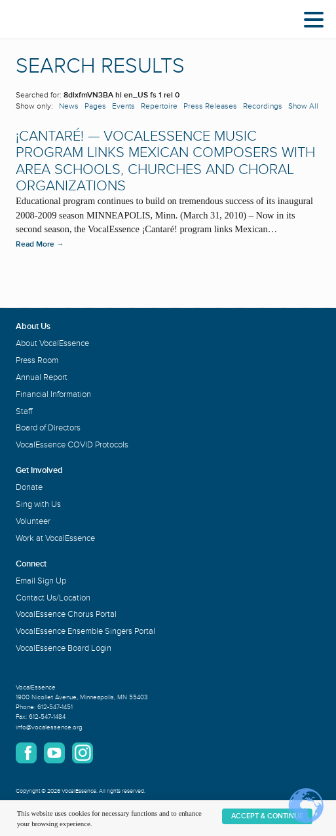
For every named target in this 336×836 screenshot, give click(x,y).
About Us (33, 326)
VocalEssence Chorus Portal (66, 614)
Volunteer (33, 521)
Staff (24, 411)
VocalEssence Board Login (63, 648)
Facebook (26, 752)
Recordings (262, 106)
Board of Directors (48, 428)
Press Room (37, 360)
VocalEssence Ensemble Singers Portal (85, 631)
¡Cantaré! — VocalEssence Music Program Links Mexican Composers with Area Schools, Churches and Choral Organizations (165, 161)
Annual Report (41, 377)
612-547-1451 (55, 707)
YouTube (54, 752)
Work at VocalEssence (55, 538)
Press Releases (210, 106)
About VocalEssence (52, 343)
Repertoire (159, 106)
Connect (31, 564)
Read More (40, 244)
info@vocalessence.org (49, 727)
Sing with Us (38, 504)
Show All (303, 106)
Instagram (82, 752)
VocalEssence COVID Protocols (72, 445)
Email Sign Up (41, 581)
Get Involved (39, 470)
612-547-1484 (47, 717)
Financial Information (53, 394)
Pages (95, 106)
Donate (29, 487)
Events (123, 106)
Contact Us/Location (53, 598)
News (69, 106)
